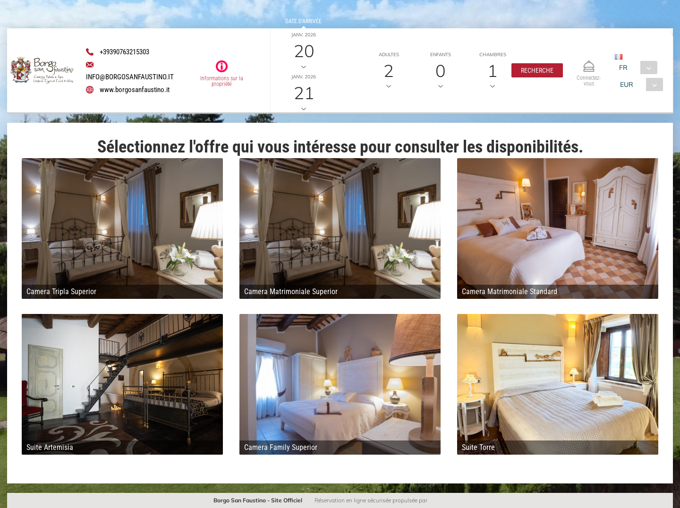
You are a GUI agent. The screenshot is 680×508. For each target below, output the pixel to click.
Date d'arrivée (303, 21)
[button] (537, 70)
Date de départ (303, 63)
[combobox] (636, 67)
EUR (626, 84)
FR (623, 67)
